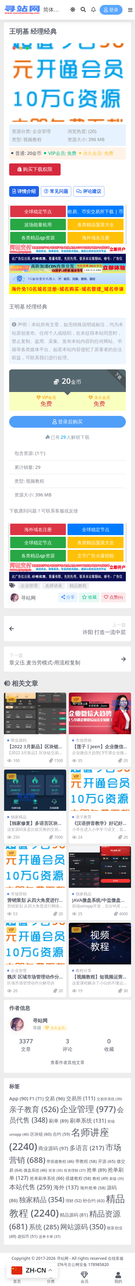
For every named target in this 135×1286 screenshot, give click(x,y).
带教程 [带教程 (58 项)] (86, 1161)
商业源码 (19, 740)
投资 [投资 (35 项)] (55, 1170)
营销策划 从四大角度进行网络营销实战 (33, 903)
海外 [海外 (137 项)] (66, 1187)
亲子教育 (83, 817)
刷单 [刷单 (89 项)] (58, 1120)
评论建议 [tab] (88, 191)
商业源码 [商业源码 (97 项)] (53, 1148)
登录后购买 (67, 421)
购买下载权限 (34, 169)
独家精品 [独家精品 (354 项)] (42, 1199)
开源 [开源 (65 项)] (106, 1161)
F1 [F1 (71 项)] (36, 1098)
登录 (111, 10)
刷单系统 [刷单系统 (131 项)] (88, 1120)
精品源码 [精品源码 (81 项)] (74, 1215)
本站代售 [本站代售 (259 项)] (30, 1187)
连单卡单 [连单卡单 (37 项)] (49, 1236)
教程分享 (83, 970)
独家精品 (19, 817)
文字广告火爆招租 (95, 555)
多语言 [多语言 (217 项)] (86, 1148)
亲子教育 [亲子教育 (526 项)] (34, 1109)
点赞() (113, 597)
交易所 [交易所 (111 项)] (80, 1098)
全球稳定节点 (38, 211)
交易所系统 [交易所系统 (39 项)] (109, 1098)
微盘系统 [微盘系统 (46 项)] (35, 1170)
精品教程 (78, 585)
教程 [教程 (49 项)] (100, 1178)
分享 (68, 597)
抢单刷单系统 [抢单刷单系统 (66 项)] (47, 1178)
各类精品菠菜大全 (95, 224)
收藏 (89, 597)
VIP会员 (46, 397)
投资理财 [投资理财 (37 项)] (75, 1170)
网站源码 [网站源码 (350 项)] (83, 1226)
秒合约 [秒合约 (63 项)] (94, 1200)
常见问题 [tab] (56, 191)
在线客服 (116, 1258)
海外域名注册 (95, 237)
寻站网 (22, 597)
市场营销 (83, 740)
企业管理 (41, 131)
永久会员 (99, 397)
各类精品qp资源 (37, 237)
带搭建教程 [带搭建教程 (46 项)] (60, 1161)
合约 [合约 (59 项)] (61, 1134)
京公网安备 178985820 (88, 1264)
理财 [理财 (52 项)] (74, 1200)
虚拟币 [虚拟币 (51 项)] (27, 1236)
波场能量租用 (38, 224)
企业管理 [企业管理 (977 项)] (88, 1108)
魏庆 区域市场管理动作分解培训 (33, 979)
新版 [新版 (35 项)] (116, 1178)
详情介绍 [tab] (24, 191)
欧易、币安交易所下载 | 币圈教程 (95, 212)
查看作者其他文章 (67, 1062)
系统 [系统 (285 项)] (44, 1226)
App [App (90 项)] (18, 1098)
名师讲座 (53, 585)
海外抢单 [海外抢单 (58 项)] (93, 1188)
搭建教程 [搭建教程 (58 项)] (78, 1178)
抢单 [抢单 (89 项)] (96, 1169)
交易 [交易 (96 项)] (55, 1098)
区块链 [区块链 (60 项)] (40, 1134)
